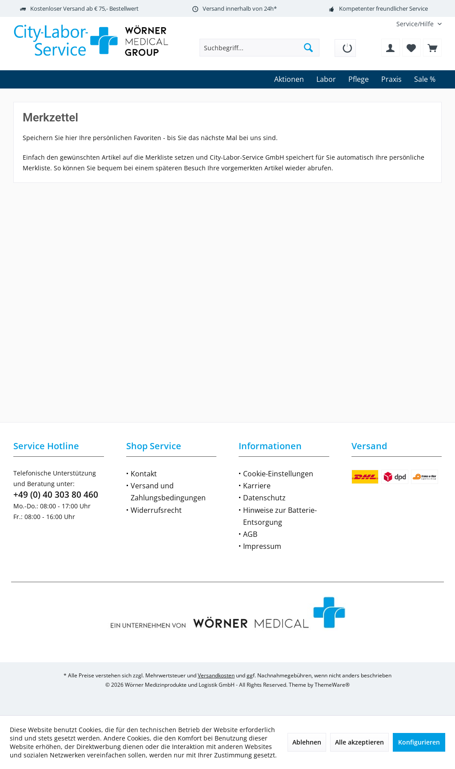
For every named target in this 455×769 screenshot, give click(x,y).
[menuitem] (416, 23)
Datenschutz (264, 498)
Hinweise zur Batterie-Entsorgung (280, 516)
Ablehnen (306, 742)
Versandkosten (216, 675)
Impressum (262, 546)
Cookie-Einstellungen (278, 474)
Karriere (257, 486)
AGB (250, 534)
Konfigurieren (419, 742)
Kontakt (144, 474)
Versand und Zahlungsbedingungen (168, 492)
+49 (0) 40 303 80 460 (55, 494)
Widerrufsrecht (156, 510)
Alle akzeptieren (359, 742)
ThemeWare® (332, 684)
